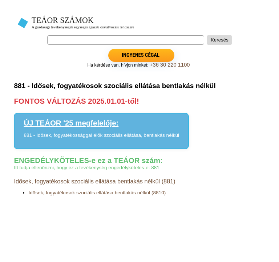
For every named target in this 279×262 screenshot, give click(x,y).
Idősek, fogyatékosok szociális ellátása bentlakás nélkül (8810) (97, 192)
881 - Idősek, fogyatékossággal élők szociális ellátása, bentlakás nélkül (101, 135)
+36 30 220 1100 (170, 65)
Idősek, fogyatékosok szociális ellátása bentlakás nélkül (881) (94, 181)
